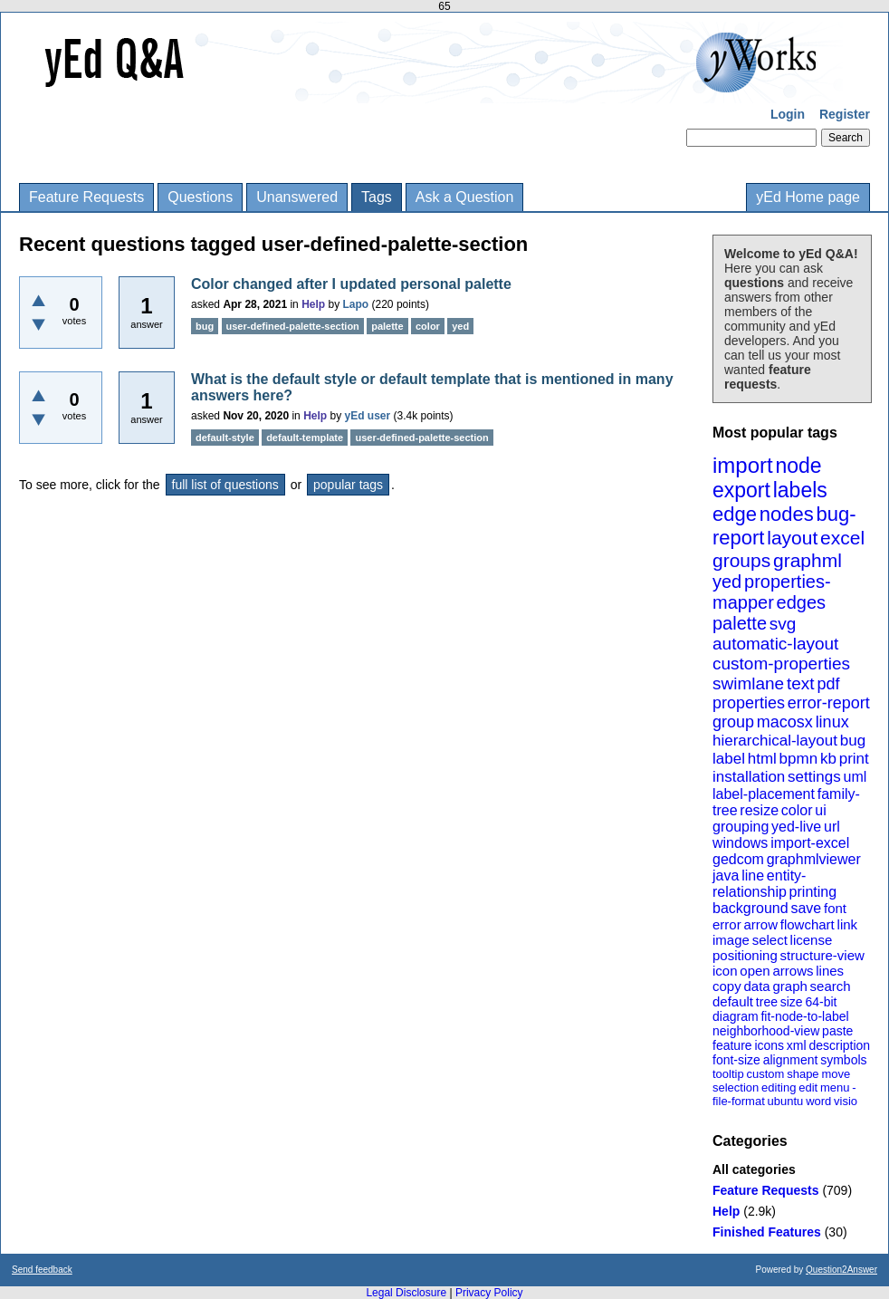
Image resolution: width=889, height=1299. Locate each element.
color (797, 810)
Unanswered (297, 197)
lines (830, 970)
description (839, 1045)
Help (726, 1211)
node (798, 465)
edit (807, 1087)
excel (842, 537)
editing (778, 1087)
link (847, 924)
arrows (792, 970)
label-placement (763, 794)
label (728, 758)
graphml (807, 560)
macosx (785, 722)
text (801, 683)
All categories (754, 1169)
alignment (790, 1060)
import (742, 465)
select (770, 940)
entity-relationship (759, 884)
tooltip (728, 1074)
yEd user (368, 415)
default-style (225, 437)
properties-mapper (771, 592)
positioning (745, 955)
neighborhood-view (765, 1031)
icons (769, 1045)
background (750, 908)
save (805, 908)
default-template (304, 437)
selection (735, 1087)
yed (726, 582)
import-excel (809, 843)
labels (800, 490)
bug (852, 740)
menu (835, 1087)
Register (844, 114)
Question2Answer (841, 1270)
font (835, 908)
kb (828, 758)
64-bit (820, 1002)
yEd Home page (808, 197)
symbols (843, 1060)
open (755, 970)
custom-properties (781, 663)
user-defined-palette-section (292, 326)
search (830, 986)
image (731, 940)
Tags (376, 197)
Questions (200, 197)
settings (814, 776)
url (832, 826)
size (791, 1002)
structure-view (822, 955)
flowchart (807, 924)
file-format (738, 1101)
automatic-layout (775, 643)
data (756, 986)
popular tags (348, 484)
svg (783, 623)
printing (812, 892)
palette (739, 623)
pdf (828, 684)
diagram (735, 1016)
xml (797, 1045)
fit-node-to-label (804, 1016)
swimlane (748, 683)
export (741, 490)
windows (740, 843)
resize (759, 810)
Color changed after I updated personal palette (351, 284)
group (733, 722)
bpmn (798, 758)
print (854, 758)
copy (726, 986)
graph (789, 986)
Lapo (356, 304)
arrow (760, 924)
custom (765, 1074)
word (818, 1101)
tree (767, 1002)
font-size (736, 1060)
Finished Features (766, 1232)
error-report (829, 703)
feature (732, 1045)
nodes (787, 514)
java (725, 875)
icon (725, 970)
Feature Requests (86, 197)
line (752, 875)
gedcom (738, 859)
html (762, 758)
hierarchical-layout (774, 740)
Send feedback (42, 1270)
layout (792, 537)
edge (734, 514)
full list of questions (225, 484)
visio (845, 1101)
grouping (740, 826)
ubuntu (786, 1101)
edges (802, 602)
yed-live (796, 826)
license (811, 940)
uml (854, 776)
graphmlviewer (814, 859)
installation (748, 776)
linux (832, 722)
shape (802, 1074)
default (732, 1001)
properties (748, 703)
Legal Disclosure (406, 1292)
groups (741, 560)
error (726, 924)
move (835, 1074)
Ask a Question (465, 197)
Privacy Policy (489, 1292)
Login (787, 114)
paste (837, 1031)
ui (820, 810)
